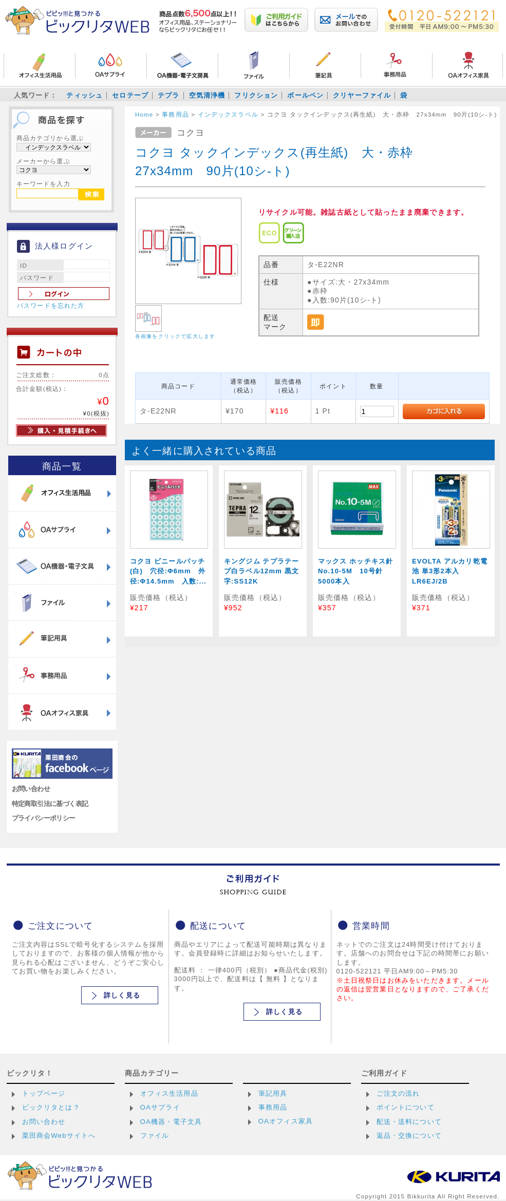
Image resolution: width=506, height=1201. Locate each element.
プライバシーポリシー (44, 818)
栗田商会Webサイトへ (59, 1135)
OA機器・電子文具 (171, 1121)
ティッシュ (84, 95)
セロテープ (130, 95)
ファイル (155, 1135)
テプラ (168, 95)
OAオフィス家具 (285, 1121)
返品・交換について (409, 1135)
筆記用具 (273, 1093)
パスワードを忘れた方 (51, 305)
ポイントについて (406, 1107)
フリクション (256, 95)
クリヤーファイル (362, 95)
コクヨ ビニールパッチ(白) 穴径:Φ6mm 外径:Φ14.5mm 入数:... (168, 571)
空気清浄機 (207, 95)
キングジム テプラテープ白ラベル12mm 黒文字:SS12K (261, 571)
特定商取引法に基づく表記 (50, 804)
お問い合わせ (31, 789)
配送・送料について (409, 1121)
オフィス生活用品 (169, 1093)
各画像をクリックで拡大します (175, 336)
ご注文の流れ (398, 1093)
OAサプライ (160, 1107)
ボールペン (305, 95)
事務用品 (273, 1107)
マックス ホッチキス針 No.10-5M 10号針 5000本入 (359, 571)
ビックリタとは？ (51, 1107)
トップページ (44, 1093)
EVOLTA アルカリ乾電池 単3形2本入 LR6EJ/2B (450, 571)
